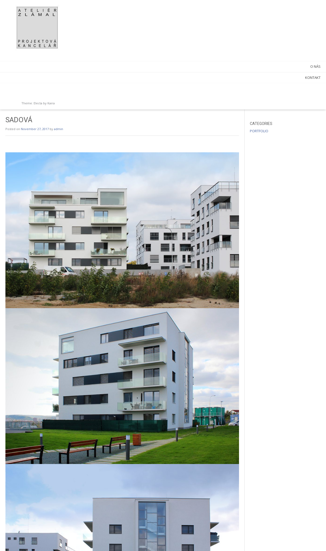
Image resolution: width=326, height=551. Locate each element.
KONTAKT (62, 77)
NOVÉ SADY (92, 534)
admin (134, 19)
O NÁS (65, 66)
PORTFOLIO (278, 21)
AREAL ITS (248, 534)
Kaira (51, 103)
